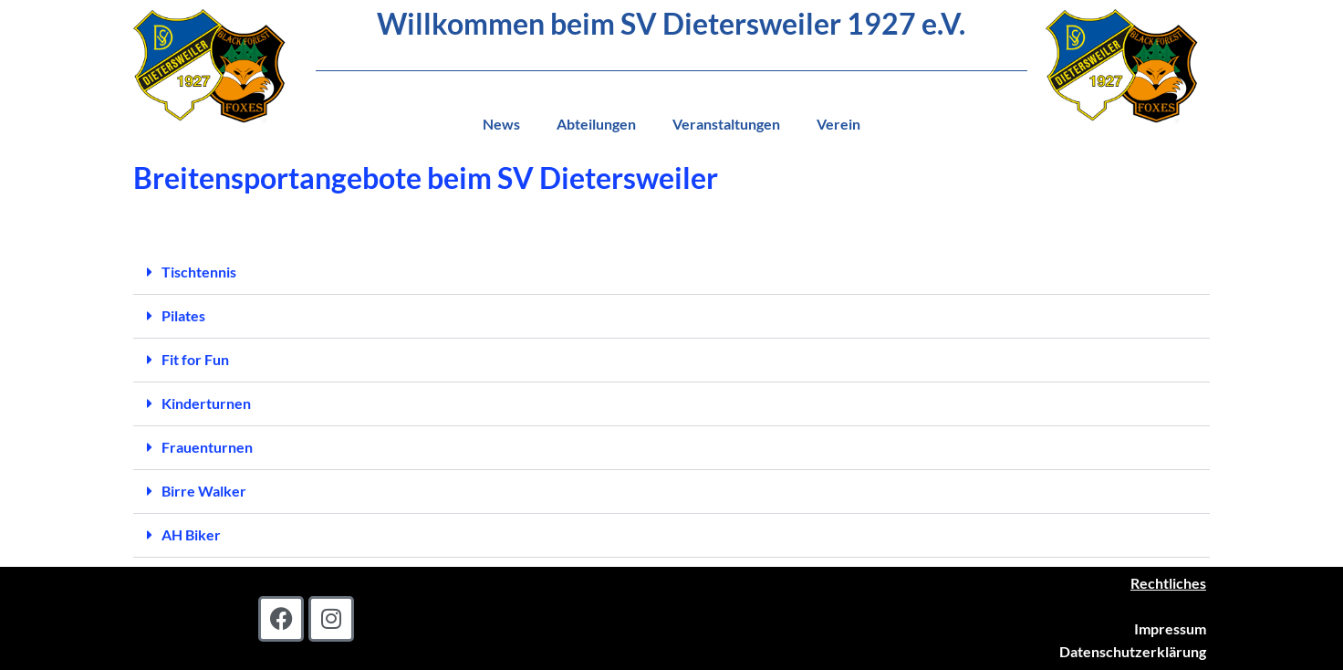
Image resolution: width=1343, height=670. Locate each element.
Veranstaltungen (726, 123)
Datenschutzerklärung (1132, 651)
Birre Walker (203, 490)
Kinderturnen (206, 403)
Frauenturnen (207, 446)
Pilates (183, 315)
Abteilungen (596, 123)
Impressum (1170, 628)
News (501, 123)
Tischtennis (198, 271)
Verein (838, 123)
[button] (671, 273)
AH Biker (191, 534)
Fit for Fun (195, 359)
